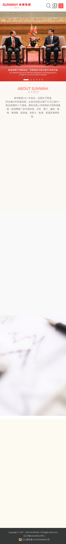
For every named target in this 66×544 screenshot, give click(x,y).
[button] (26, 79)
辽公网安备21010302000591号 (34, 539)
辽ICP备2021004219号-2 (34, 536)
